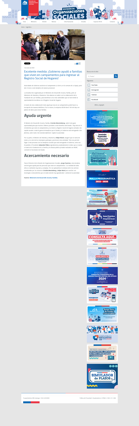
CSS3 (108, 398)
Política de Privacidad (86, 398)
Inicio (24, 22)
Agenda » (29, 27)
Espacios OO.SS (98, 22)
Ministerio (33, 22)
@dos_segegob (99, 105)
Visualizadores (97, 398)
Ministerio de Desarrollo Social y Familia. (44, 178)
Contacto (112, 22)
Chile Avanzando (68, 22)
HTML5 (104, 398)
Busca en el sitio (92, 72)
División (44, 22)
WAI (115, 398)
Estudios (83, 22)
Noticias (54, 22)
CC (111, 398)
